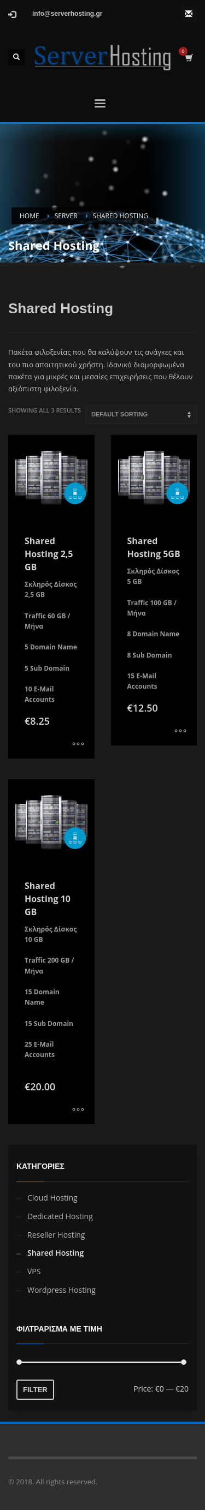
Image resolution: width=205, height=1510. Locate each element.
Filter (35, 1390)
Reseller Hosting (56, 1235)
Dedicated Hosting (60, 1216)
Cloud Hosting (52, 1197)
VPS (33, 1271)
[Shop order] (141, 414)
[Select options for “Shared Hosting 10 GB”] (78, 1110)
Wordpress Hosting (61, 1290)
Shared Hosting (55, 1253)
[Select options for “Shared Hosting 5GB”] (180, 731)
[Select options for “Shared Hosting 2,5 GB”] (78, 745)
